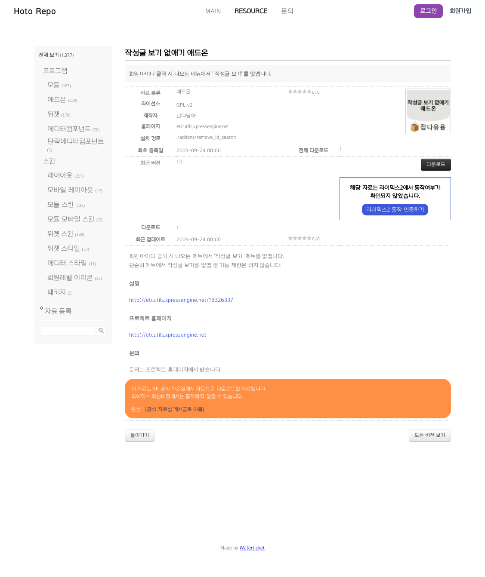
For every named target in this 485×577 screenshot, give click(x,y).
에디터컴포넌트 (69, 128)
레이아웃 (60, 175)
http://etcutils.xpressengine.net (168, 335)
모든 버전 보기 (429, 435)
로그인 (428, 11)
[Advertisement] (242, 472)
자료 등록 (58, 311)
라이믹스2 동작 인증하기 (394, 209)
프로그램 (55, 70)
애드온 (56, 99)
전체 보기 (49, 55)
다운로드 (435, 164)
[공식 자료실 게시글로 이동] (174, 409)
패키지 (56, 292)
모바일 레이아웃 (70, 189)
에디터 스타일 (67, 263)
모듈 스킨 (60, 204)
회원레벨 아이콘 (70, 277)
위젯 (53, 114)
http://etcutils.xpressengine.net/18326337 (181, 300)
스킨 (49, 161)
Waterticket (252, 548)
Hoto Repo (35, 11)
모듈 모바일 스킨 (71, 219)
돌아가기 (139, 435)
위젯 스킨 (60, 233)
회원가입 (460, 11)
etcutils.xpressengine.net (202, 126)
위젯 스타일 (63, 248)
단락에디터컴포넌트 (75, 141)
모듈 (53, 85)
